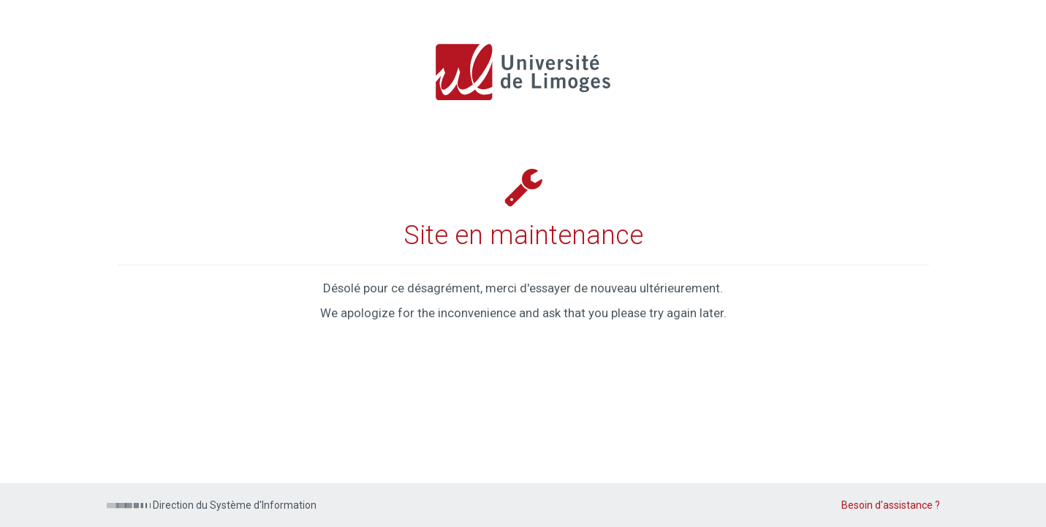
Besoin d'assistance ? (890, 505)
